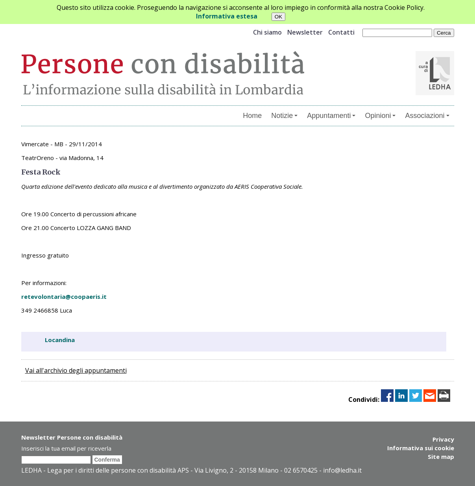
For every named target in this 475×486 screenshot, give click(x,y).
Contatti (341, 32)
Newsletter (305, 32)
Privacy (443, 439)
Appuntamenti (331, 116)
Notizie (284, 116)
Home (252, 116)
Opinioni (380, 116)
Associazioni (427, 116)
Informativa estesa (226, 16)
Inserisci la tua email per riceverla (66, 448)
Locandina (60, 340)
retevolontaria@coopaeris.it (64, 296)
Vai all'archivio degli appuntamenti (76, 370)
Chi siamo (267, 32)
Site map (441, 456)
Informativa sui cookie (420, 448)
